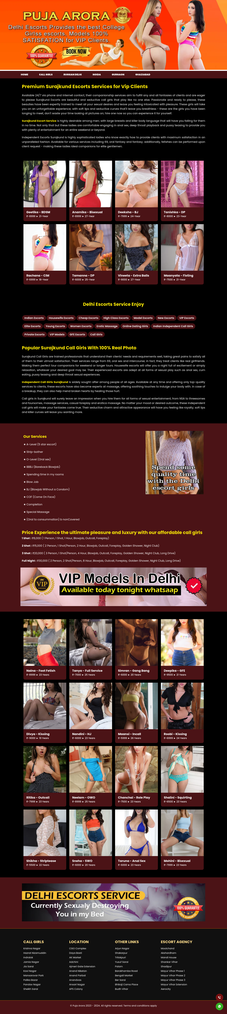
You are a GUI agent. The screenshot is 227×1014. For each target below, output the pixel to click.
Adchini (73, 962)
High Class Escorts (116, 318)
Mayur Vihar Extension (174, 984)
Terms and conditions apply (140, 1005)
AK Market (75, 957)
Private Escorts (34, 334)
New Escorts (166, 318)
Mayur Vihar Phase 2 (173, 975)
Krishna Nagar (31, 948)
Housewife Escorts (61, 318)
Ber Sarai (120, 980)
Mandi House (169, 957)
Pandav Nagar (32, 984)
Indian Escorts (34, 318)
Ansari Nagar (77, 984)
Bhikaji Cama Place (126, 984)
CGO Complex (77, 948)
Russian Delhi (73, 74)
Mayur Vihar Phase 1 (173, 971)
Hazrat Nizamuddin (34, 953)
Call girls (45, 74)
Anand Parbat (77, 975)
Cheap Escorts (88, 318)
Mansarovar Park (33, 975)
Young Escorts (55, 326)
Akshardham (168, 953)
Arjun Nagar (122, 948)
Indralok (28, 957)
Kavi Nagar (30, 971)
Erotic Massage (107, 326)
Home (24, 74)
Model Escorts (143, 318)
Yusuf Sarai (121, 962)
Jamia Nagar (31, 962)
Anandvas (75, 980)
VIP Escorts (186, 318)
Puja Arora (79, 1005)
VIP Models (57, 334)
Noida (97, 74)
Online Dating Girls (135, 326)
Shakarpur (121, 953)
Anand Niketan (78, 971)
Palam (119, 966)
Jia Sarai (28, 966)
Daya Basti (75, 953)
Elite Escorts (32, 326)
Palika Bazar (30, 980)
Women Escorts (80, 326)
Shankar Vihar (169, 962)
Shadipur (166, 966)
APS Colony (76, 989)
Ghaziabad (142, 74)
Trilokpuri (120, 957)
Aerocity (166, 989)
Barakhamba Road (126, 971)
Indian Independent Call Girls (173, 326)
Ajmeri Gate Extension (82, 966)
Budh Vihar (121, 989)
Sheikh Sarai (30, 989)
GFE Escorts (77, 334)
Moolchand (167, 948)
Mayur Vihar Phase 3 (173, 980)
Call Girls (96, 334)
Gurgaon (118, 74)
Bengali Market (124, 975)
